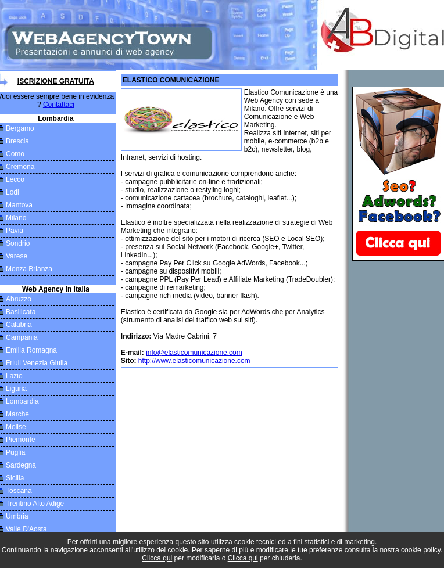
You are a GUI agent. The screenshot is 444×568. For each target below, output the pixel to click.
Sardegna (21, 465)
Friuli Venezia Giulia (36, 363)
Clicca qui (157, 558)
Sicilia (15, 478)
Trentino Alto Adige (35, 503)
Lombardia (22, 401)
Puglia (15, 452)
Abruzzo (18, 299)
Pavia (14, 231)
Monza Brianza (29, 269)
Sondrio (18, 243)
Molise (16, 427)
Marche (17, 414)
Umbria (17, 516)
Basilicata (20, 312)
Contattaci (58, 104)
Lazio (14, 376)
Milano (16, 218)
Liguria (16, 388)
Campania (22, 337)
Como (15, 154)
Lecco (15, 179)
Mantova (19, 205)
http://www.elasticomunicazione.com (194, 361)
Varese (16, 256)
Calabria (19, 325)
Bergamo (20, 128)
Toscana (19, 491)
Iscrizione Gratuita (55, 81)
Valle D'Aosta (26, 529)
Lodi (12, 192)
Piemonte (20, 440)
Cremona (20, 167)
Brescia (17, 141)
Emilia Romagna (31, 350)
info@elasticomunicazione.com (194, 352)
